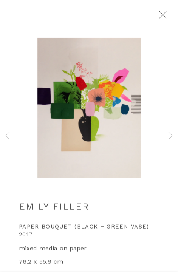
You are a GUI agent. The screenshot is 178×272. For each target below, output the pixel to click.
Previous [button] (7, 136)
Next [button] (170, 136)
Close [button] (166, 17)
